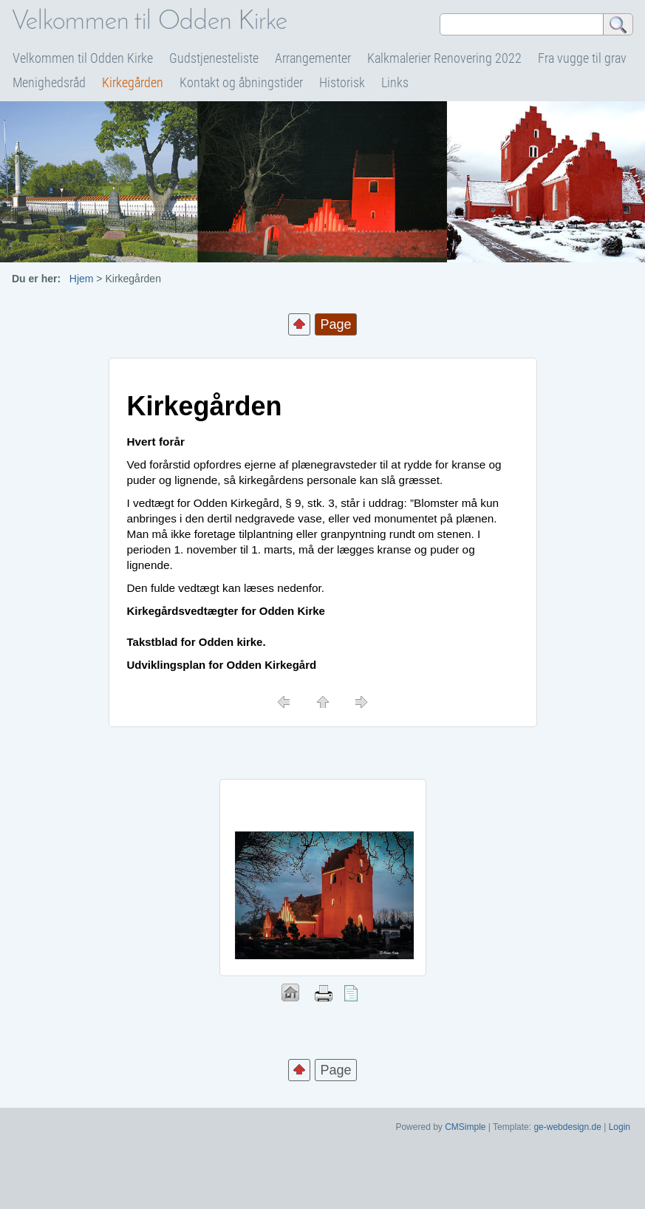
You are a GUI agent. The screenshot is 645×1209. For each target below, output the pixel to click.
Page (335, 1070)
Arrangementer (313, 58)
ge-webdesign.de (567, 1127)
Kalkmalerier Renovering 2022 (444, 58)
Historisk (342, 82)
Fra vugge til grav (582, 58)
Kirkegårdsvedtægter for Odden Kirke (226, 610)
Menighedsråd (49, 82)
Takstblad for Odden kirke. (196, 642)
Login (619, 1127)
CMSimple (465, 1127)
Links (395, 82)
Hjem (81, 279)
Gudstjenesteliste (214, 58)
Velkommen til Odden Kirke (83, 58)
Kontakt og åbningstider (241, 82)
